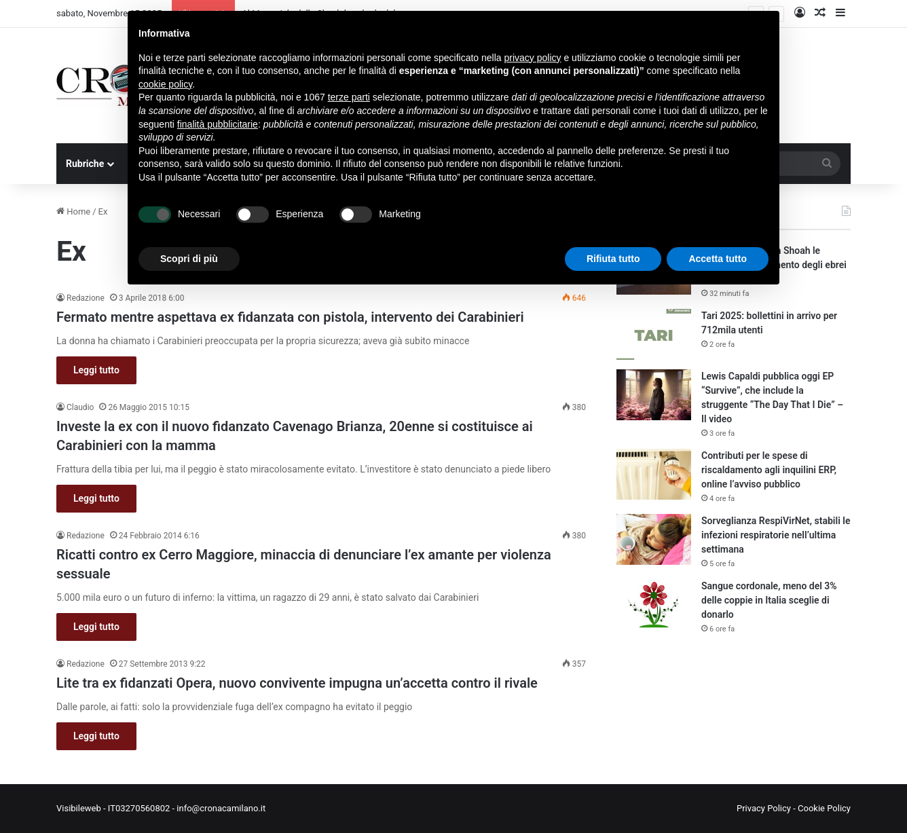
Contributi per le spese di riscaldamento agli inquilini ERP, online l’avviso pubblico (768, 469)
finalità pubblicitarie (217, 124)
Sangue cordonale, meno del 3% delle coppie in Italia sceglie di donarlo (769, 600)
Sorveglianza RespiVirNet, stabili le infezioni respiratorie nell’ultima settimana (775, 535)
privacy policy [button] (532, 57)
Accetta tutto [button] (717, 258)
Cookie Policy (824, 808)
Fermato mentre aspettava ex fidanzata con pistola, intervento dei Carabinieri (290, 317)
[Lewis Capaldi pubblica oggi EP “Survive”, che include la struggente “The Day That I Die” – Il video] (653, 394)
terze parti (349, 97)
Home (73, 211)
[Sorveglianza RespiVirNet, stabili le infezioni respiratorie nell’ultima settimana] (653, 539)
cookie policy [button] (165, 84)
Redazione (86, 298)
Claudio (80, 407)
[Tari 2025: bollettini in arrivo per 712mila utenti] (653, 334)
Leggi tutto (96, 370)
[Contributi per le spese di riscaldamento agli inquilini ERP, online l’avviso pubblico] (653, 474)
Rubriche (85, 163)
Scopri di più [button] (189, 258)
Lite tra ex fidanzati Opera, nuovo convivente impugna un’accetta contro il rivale (297, 683)
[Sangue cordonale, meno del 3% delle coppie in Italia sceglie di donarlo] (653, 604)
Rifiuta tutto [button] (613, 258)
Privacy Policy (764, 808)
